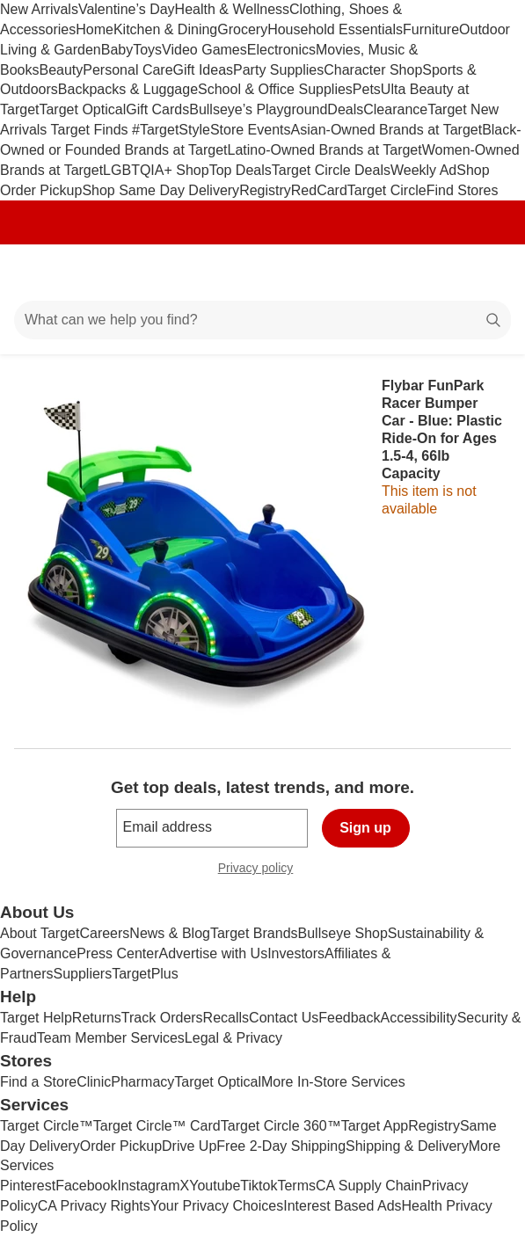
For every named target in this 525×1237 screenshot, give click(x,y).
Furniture (431, 29)
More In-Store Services (333, 1081)
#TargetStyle (171, 129)
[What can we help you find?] (262, 320)
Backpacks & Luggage (128, 89)
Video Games (204, 49)
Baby (117, 49)
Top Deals (240, 170)
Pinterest (27, 1185)
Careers (104, 933)
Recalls (226, 1017)
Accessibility (418, 1017)
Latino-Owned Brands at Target (325, 149)
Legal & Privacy (233, 1037)
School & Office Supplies (275, 89)
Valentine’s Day (126, 9)
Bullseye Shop (343, 933)
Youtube (214, 1185)
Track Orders (162, 1017)
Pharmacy (142, 1081)
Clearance (395, 109)
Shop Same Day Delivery (160, 190)
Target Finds (91, 129)
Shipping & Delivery (407, 1146)
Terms (296, 1185)
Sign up (365, 827)
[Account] (442, 272)
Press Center (117, 953)
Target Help (36, 1017)
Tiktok (258, 1185)
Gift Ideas (203, 69)
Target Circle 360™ (281, 1125)
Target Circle (387, 190)
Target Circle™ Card (157, 1125)
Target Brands (254, 933)
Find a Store (38, 1081)
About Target (39, 933)
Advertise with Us (213, 953)
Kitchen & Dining (165, 29)
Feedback (349, 1017)
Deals (345, 109)
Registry (265, 190)
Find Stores (463, 190)
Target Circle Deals (331, 170)
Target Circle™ (46, 1125)
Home (94, 29)
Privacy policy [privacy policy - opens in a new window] (263, 870)
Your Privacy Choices (216, 1205)
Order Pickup (121, 1146)
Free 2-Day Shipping (281, 1146)
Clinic (94, 1081)
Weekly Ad (423, 170)
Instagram (148, 1185)
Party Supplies (278, 69)
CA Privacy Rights (94, 1205)
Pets (367, 89)
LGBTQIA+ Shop (156, 170)
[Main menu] (37, 272)
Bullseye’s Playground (258, 109)
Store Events (250, 129)
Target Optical (82, 109)
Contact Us (283, 1017)
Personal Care (127, 69)
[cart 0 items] (488, 272)
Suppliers (82, 973)
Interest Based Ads (342, 1205)
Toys (147, 49)
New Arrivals (39, 9)
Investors (295, 953)
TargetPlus (145, 973)
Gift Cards (157, 109)
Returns (96, 1017)
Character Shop (373, 69)
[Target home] (263, 272)
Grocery (242, 29)
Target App (375, 1125)
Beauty (61, 69)
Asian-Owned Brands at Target (387, 129)
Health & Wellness (232, 9)
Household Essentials (335, 29)
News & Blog (169, 933)
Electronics (281, 49)
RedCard (319, 190)
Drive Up (189, 1146)
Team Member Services (111, 1037)
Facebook (86, 1185)
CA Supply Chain (369, 1185)
